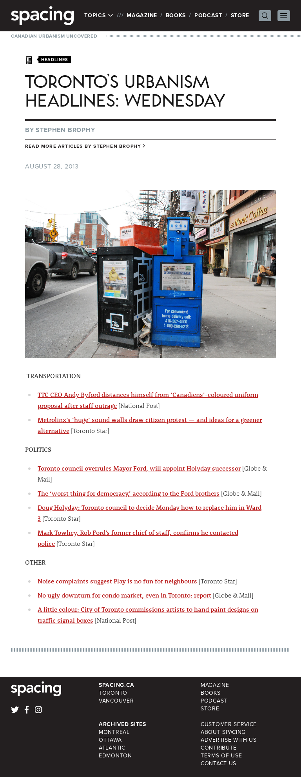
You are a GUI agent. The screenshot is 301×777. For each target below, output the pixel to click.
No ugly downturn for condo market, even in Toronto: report (124, 595)
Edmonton (115, 756)
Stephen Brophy (65, 129)
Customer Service (229, 724)
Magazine (142, 15)
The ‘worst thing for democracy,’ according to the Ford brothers (128, 493)
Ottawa (110, 740)
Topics (99, 16)
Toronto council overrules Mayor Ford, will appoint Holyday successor (139, 468)
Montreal (114, 732)
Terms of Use (221, 756)
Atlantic (112, 748)
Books (176, 15)
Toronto (113, 693)
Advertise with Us (229, 740)
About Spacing (223, 732)
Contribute (219, 748)
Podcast (208, 15)
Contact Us (218, 763)
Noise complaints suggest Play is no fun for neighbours (117, 581)
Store (240, 15)
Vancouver (116, 701)
